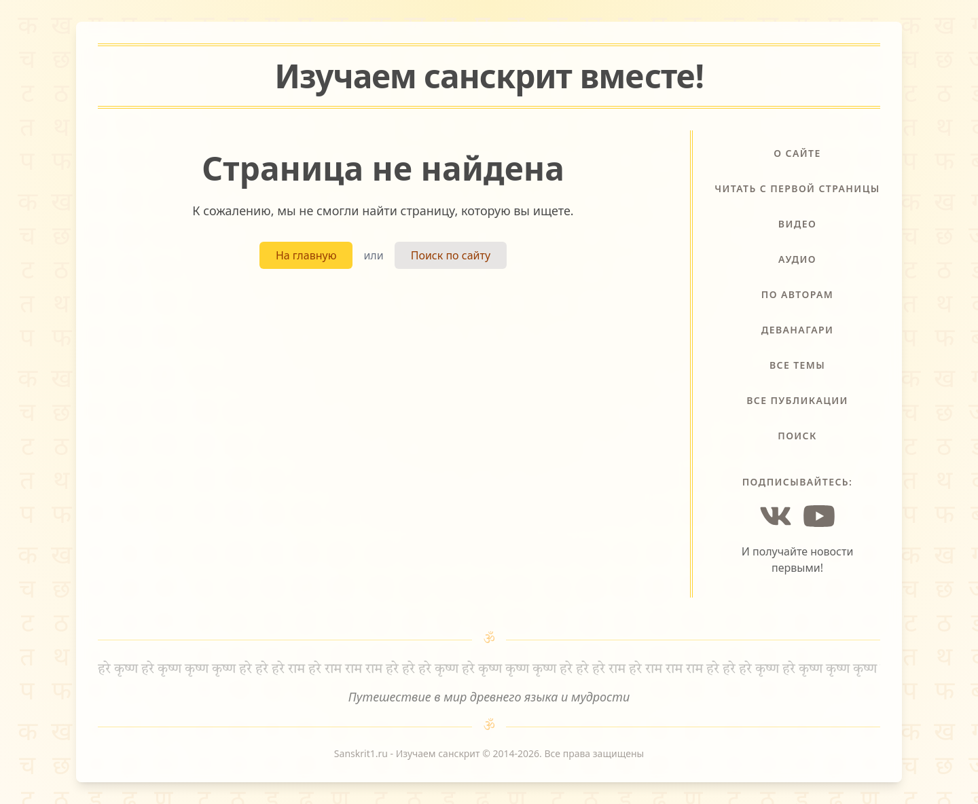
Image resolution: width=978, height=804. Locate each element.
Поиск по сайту (450, 255)
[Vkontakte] (775, 516)
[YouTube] (819, 516)
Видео (797, 223)
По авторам (797, 294)
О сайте (797, 153)
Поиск (797, 435)
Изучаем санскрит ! (489, 76)
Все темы (797, 365)
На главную (306, 255)
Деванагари (797, 329)
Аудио (797, 259)
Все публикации (797, 400)
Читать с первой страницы (797, 188)
